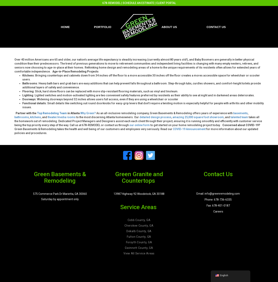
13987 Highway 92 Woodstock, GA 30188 (139, 193)
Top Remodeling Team (52, 113)
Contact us (216, 27)
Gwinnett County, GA (139, 247)
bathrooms (21, 117)
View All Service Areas (138, 253)
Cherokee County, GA (138, 225)
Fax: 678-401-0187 (218, 205)
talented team (239, 117)
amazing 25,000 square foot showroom (198, 117)
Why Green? (88, 113)
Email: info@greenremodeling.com (218, 193)
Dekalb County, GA (139, 231)
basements (240, 113)
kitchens (35, 117)
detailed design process (155, 117)
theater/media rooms (62, 117)
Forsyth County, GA (139, 242)
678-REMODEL (111, 3)
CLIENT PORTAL (166, 3)
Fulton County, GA (139, 236)
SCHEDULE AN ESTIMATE (138, 3)
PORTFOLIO (102, 27)
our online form (139, 125)
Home (65, 27)
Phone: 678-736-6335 (218, 199)
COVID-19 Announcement (189, 129)
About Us (169, 27)
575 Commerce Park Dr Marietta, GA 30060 (60, 193)
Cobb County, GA (139, 220)
